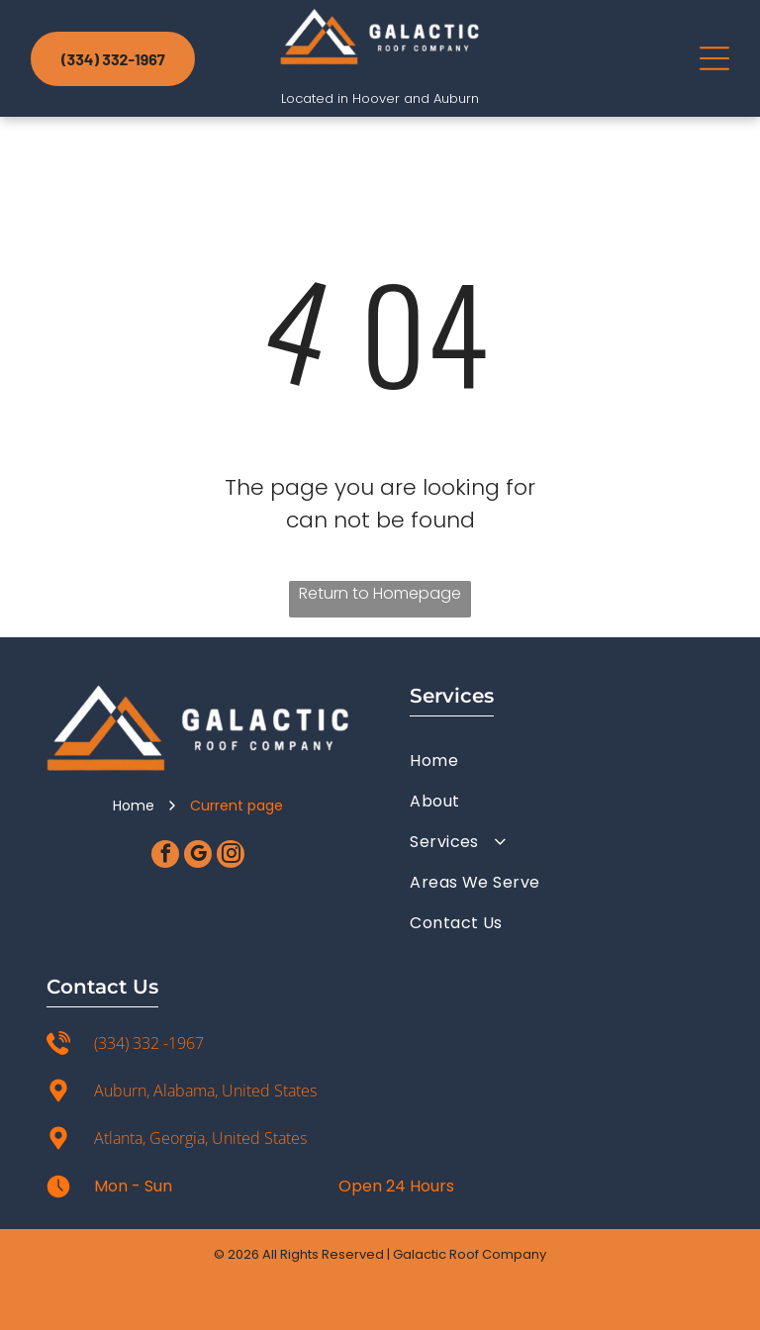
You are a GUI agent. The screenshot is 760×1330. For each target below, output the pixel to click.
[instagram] (230, 856)
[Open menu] (714, 58)
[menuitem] (561, 760)
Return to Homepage (380, 593)
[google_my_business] (198, 856)
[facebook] (165, 856)
